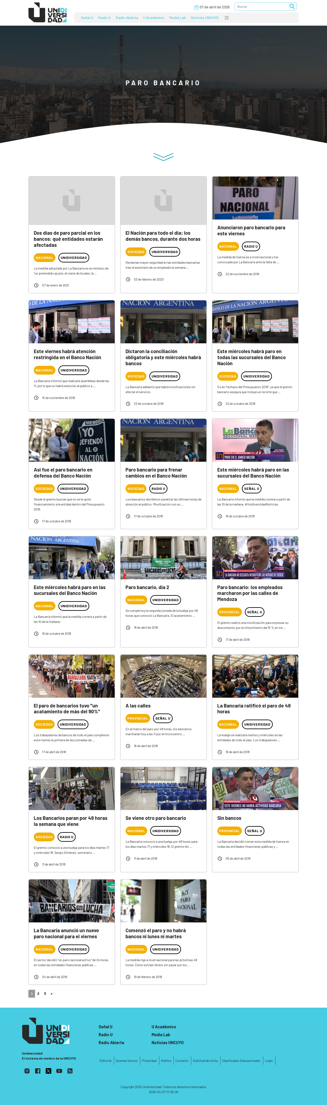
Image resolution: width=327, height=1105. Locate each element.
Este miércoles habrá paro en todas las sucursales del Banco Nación (251, 357)
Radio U (104, 17)
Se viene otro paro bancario (156, 818)
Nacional (45, 258)
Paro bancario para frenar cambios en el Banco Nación (156, 473)
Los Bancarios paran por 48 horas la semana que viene (70, 821)
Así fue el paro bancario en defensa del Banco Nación (63, 473)
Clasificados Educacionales (241, 1060)
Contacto (182, 1060)
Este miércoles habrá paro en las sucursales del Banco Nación (253, 473)
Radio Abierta (127, 17)
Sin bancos (229, 818)
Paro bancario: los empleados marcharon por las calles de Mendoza (250, 593)
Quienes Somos (126, 1060)
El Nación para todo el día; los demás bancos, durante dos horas (163, 236)
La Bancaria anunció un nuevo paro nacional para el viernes (66, 933)
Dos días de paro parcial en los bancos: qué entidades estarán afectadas (68, 239)
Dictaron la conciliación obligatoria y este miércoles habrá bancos (163, 357)
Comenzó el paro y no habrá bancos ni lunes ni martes (156, 933)
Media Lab (177, 17)
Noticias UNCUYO (205, 17)
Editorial (105, 1060)
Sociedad (136, 252)
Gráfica (166, 1060)
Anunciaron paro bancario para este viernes (251, 230)
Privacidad (149, 1060)
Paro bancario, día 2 (147, 587)
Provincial (229, 612)
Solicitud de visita (205, 1060)
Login (269, 1060)
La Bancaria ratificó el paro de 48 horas (254, 708)
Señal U (87, 17)
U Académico (153, 17)
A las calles (138, 705)
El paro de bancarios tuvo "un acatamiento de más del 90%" (67, 708)
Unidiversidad (74, 258)
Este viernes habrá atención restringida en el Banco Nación (67, 354)
